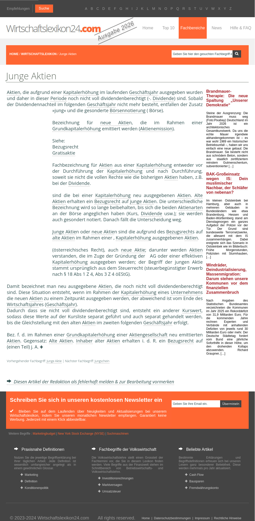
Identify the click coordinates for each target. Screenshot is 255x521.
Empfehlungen (18, 9)
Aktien (13, 92)
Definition (28, 481)
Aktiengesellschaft (148, 335)
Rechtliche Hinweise (227, 518)
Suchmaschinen (117, 433)
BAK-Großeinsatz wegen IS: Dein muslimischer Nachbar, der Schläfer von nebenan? (227, 183)
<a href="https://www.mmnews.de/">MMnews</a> (27, 191)
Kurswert (192, 310)
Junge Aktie (64, 232)
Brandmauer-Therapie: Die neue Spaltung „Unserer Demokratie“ (227, 98)
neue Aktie (114, 122)
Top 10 (168, 28)
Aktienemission (156, 129)
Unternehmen (185, 292)
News (217, 28)
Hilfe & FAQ (240, 28)
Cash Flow (194, 475)
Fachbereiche (192, 28)
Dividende (163, 98)
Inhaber (84, 341)
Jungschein (102, 361)
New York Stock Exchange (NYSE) (81, 433)
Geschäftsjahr (143, 92)
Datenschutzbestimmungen (172, 518)
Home (148, 28)
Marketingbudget (44, 433)
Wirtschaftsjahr (23, 304)
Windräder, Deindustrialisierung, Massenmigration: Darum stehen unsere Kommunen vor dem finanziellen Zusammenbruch (227, 278)
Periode (58, 98)
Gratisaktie (63, 153)
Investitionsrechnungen (115, 478)
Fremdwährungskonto (202, 488)
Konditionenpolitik (34, 488)
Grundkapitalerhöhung (76, 129)
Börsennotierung (128, 110)
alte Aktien (63, 238)
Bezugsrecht (107, 201)
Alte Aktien (61, 341)
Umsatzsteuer (109, 491)
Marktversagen (110, 485)
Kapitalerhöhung (81, 92)
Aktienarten (190, 207)
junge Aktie (142, 201)
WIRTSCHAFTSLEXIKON (39, 54)
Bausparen (194, 481)
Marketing (29, 475)
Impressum (202, 518)
